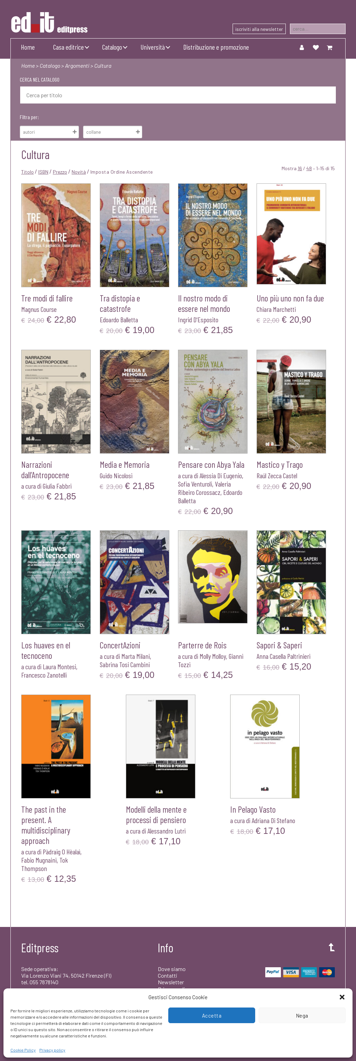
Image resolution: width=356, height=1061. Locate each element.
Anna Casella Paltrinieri (283, 656)
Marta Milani (135, 656)
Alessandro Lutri (166, 831)
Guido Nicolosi (116, 475)
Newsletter (171, 982)
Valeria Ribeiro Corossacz (204, 488)
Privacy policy (52, 1049)
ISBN (43, 172)
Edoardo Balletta (119, 319)
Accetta (212, 1015)
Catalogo (112, 47)
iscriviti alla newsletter (259, 29)
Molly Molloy (213, 656)
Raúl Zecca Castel (277, 475)
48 (309, 168)
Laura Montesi (59, 666)
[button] (342, 997)
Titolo (27, 172)
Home (28, 47)
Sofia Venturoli (195, 484)
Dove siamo (172, 968)
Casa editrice (68, 47)
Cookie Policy (23, 1049)
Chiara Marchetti (276, 309)
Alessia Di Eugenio (221, 475)
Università (152, 47)
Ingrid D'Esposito (198, 319)
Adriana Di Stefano (273, 820)
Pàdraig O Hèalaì (61, 851)
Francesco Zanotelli (44, 675)
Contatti (167, 975)
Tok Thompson (44, 864)
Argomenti (77, 65)
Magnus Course (39, 309)
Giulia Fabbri (57, 486)
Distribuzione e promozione (216, 47)
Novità (79, 172)
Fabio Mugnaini (39, 860)
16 (300, 168)
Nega (302, 1015)
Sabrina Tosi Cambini (125, 664)
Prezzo (60, 172)
